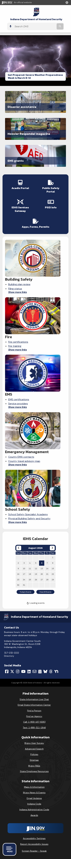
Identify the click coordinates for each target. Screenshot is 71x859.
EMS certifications (18, 399)
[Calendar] (40, 671)
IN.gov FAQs (34, 765)
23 (18, 580)
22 (53, 574)
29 (53, 580)
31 (24, 585)
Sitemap (34, 760)
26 (36, 580)
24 (24, 580)
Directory (9, 656)
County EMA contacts (21, 457)
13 (42, 568)
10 (24, 568)
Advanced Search (34, 748)
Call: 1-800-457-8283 (34, 721)
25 (30, 580)
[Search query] (34, 26)
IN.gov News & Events (34, 792)
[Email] (34, 671)
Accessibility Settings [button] (34, 838)
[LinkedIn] (29, 671)
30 (18, 585)
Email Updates (34, 798)
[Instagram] (17, 671)
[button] (67, 2)
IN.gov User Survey (34, 743)
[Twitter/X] (12, 671)
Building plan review (19, 284)
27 (42, 580)
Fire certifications (18, 342)
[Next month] (52, 548)
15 (53, 568)
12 (36, 568)
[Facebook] (6, 671)
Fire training (14, 346)
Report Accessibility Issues (34, 844)
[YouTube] (23, 671)
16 (18, 574)
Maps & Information (34, 787)
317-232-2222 (11, 652)
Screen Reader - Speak (34, 850)
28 (47, 580)
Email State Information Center (34, 704)
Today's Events (25, 592)
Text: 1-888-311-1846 (34, 727)
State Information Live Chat (34, 699)
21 (47, 574)
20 (42, 574)
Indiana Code (34, 803)
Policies (34, 754)
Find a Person (34, 710)
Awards (34, 815)
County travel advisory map (24, 461)
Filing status (15, 288)
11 (30, 568)
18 (30, 574)
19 (36, 574)
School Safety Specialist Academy (28, 514)
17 (24, 574)
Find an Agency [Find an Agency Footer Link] (34, 716)
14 (47, 568)
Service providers (18, 403)
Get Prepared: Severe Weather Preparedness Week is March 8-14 (35, 76)
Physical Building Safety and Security (29, 518)
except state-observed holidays (20, 635)
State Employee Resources (34, 771)
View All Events (45, 592)
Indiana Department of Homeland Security (36, 19)
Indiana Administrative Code (34, 809)
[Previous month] (18, 548)
